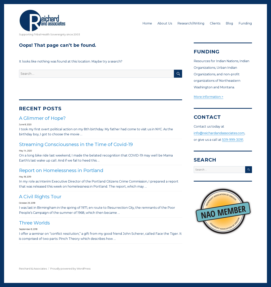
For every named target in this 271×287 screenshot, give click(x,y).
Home (147, 23)
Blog (229, 23)
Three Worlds (34, 223)
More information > (208, 97)
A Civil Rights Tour (40, 196)
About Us (164, 23)
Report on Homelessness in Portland (61, 170)
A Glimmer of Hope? (42, 118)
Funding (245, 23)
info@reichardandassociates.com (219, 133)
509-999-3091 (232, 140)
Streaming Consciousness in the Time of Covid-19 (76, 144)
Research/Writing (190, 23)
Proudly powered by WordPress (70, 268)
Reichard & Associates (33, 268)
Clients (215, 23)
